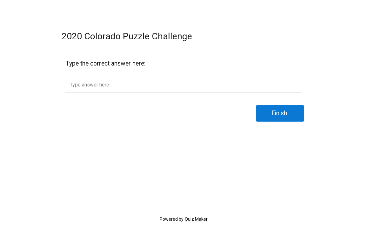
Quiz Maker (196, 219)
